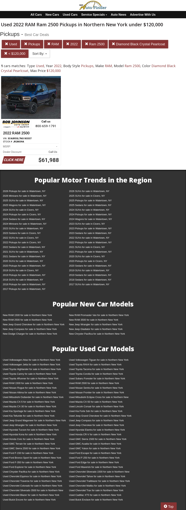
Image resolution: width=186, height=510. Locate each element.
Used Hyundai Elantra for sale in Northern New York (97, 429)
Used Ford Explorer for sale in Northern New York (29, 467)
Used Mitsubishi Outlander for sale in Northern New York (33, 397)
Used (11, 44)
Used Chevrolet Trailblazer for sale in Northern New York (99, 481)
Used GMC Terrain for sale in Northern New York (29, 443)
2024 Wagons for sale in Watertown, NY (90, 219)
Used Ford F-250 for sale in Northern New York (94, 457)
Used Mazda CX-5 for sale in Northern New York (29, 401)
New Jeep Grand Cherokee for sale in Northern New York (33, 324)
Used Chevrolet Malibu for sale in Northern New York (97, 485)
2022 (72, 44)
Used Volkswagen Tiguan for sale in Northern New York (99, 359)
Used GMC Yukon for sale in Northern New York (95, 448)
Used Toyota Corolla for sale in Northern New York (96, 373)
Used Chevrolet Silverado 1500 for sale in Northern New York (99, 472)
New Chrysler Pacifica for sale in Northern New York (97, 333)
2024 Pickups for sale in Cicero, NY (22, 214)
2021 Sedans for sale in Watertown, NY (24, 256)
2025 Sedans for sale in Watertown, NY (90, 205)
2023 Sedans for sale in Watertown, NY (90, 233)
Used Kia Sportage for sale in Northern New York (29, 411)
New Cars (52, 14)
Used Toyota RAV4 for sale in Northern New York (95, 364)
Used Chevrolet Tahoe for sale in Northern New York (97, 476)
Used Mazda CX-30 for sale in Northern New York (29, 406)
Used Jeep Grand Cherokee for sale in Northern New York (100, 415)
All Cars (36, 14)
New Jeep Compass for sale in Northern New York (30, 329)
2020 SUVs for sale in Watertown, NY (23, 261)
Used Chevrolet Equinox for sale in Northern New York (32, 476)
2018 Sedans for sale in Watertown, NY (90, 279)
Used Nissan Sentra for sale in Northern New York (96, 387)
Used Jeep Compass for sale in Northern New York (96, 420)
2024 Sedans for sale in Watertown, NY (24, 219)
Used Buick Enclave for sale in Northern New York (96, 499)
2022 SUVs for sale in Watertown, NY (89, 237)
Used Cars (70, 14)
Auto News (118, 14)
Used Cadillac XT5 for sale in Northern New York (95, 495)
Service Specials (94, 14)
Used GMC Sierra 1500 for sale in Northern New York (97, 439)
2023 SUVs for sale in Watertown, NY (23, 228)
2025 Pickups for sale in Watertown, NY (90, 200)
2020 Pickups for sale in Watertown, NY (24, 265)
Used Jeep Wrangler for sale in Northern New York (30, 425)
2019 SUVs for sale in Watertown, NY (89, 270)
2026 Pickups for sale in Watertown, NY (24, 191)
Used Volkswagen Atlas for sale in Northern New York (31, 359)
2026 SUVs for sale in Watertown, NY (89, 191)
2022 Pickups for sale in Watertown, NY (90, 242)
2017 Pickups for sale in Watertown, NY (24, 289)
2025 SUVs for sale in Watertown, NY (23, 200)
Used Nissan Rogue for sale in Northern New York (30, 387)
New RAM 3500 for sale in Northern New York (93, 319)
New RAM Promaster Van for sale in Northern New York (99, 315)
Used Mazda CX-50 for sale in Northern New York (95, 401)
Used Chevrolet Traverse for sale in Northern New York (32, 481)
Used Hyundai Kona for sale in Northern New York (30, 434)
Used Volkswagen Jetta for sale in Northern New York (31, 364)
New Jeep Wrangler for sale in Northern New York (96, 324)
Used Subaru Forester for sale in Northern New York (97, 378)
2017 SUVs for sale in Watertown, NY (89, 284)
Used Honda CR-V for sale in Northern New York (95, 434)
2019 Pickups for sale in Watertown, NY (24, 275)
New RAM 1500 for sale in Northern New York (27, 315)
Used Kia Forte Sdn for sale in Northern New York (95, 411)
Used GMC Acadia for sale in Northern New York (95, 443)
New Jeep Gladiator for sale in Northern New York (96, 329)
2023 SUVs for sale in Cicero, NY (87, 223)
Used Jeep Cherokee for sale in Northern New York (96, 425)
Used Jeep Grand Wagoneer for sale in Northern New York (34, 420)
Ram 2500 (95, 44)
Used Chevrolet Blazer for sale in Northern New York (31, 495)
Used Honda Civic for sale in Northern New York (28, 439)
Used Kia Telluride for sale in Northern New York (28, 415)
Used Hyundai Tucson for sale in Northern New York (31, 429)
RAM (53, 44)
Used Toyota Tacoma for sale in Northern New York (96, 369)
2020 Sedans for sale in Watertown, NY (90, 265)
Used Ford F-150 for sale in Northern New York (28, 453)
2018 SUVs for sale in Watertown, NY (23, 279)
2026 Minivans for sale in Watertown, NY (24, 195)
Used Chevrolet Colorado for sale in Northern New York (32, 485)
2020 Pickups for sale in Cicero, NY (88, 261)
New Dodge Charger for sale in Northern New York (30, 333)
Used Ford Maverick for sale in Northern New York (96, 467)
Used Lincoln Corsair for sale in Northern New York (96, 406)
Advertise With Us (143, 14)
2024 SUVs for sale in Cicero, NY (21, 209)
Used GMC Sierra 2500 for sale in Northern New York (31, 448)
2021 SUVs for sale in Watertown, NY (23, 251)
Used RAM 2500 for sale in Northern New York (94, 383)
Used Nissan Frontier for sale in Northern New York (96, 392)
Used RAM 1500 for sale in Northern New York (28, 383)
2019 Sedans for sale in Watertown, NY (90, 275)
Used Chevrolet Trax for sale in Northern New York (96, 490)
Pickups (32, 44)
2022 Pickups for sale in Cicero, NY (22, 242)
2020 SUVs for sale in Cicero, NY (87, 256)
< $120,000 (14, 54)
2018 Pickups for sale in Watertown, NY (24, 284)
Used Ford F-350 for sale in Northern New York (28, 462)
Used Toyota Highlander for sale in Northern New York (32, 369)
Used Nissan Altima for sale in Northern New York (29, 392)
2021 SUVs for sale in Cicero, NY (87, 247)
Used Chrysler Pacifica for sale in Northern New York (31, 471)
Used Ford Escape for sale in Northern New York (95, 453)
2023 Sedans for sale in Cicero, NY (22, 233)
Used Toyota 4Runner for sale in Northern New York (30, 378)
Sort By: (39, 54)
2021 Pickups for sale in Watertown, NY (90, 251)
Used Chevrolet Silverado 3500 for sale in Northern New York (33, 491)
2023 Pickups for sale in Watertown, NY (90, 228)
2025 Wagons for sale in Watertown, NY (24, 205)
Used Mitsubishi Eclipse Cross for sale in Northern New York (99, 398)
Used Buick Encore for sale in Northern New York (29, 499)
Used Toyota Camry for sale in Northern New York (29, 373)
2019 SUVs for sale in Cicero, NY (21, 270)
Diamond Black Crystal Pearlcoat (138, 44)
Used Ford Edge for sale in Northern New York (94, 462)
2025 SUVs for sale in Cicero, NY (87, 195)
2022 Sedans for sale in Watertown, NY (24, 247)
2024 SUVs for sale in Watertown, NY (89, 209)
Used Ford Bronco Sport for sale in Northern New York (32, 457)
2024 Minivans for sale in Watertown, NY (24, 223)
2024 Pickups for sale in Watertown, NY (90, 214)
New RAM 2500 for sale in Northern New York (27, 319)
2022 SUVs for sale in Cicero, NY (21, 237)
